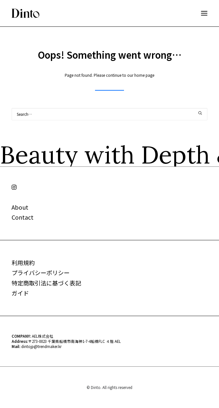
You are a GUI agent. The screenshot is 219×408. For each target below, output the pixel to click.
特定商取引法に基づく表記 (46, 283)
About (20, 207)
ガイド (20, 293)
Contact (22, 217)
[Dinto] (25, 13)
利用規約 (23, 262)
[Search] (109, 114)
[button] (204, 13)
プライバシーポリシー (41, 272)
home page (144, 75)
